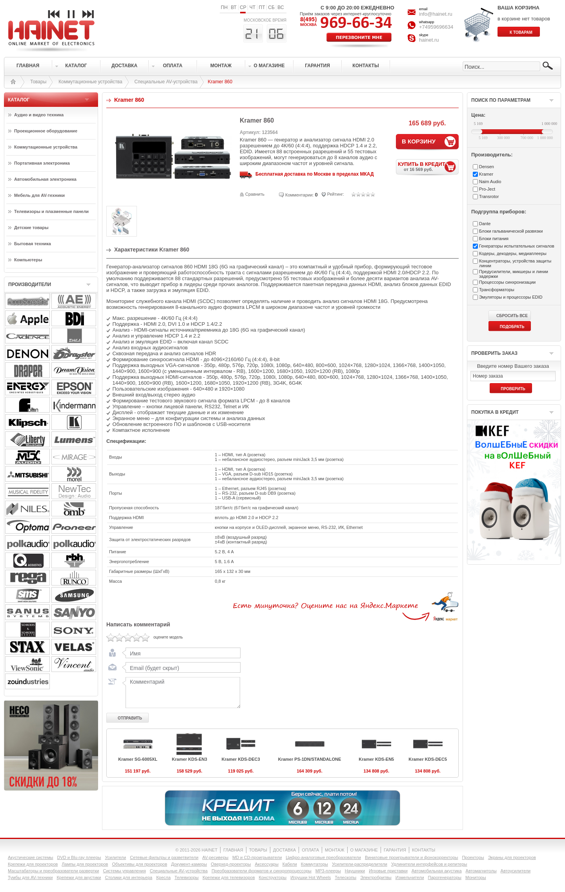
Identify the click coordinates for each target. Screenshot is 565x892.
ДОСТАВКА (284, 850)
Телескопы (345, 877)
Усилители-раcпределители (359, 864)
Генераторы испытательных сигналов (516, 246)
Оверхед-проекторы (231, 864)
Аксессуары (266, 864)
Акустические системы (30, 857)
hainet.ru (429, 40)
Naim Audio (490, 181)
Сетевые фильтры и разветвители (164, 857)
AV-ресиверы (215, 857)
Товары (38, 81)
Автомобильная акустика (437, 870)
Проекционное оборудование (45, 130)
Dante (484, 223)
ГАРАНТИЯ (395, 850)
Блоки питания (493, 238)
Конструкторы (273, 877)
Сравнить (254, 194)
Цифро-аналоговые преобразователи (323, 857)
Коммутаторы (314, 864)
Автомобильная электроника (45, 179)
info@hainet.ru (435, 14)
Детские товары (31, 227)
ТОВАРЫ (258, 850)
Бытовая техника (32, 243)
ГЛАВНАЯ (233, 850)
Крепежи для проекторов (33, 864)
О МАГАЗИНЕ (364, 850)
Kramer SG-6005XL (137, 759)
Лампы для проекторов (85, 864)
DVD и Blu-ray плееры (79, 857)
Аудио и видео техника (39, 114)
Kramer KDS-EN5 (376, 759)
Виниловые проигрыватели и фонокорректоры (411, 857)
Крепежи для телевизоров (228, 877)
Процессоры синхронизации (507, 282)
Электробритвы (376, 877)
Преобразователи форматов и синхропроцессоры (261, 870)
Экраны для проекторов (512, 857)
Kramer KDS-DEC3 (241, 759)
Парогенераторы (444, 877)
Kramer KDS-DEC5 (427, 759)
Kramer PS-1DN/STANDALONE (309, 759)
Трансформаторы (496, 289)
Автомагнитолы (481, 870)
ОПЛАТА (310, 850)
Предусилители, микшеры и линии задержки (513, 274)
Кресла (163, 877)
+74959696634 (436, 27)
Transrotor (489, 196)
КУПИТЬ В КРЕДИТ (428, 166)
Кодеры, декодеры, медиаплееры (513, 253)
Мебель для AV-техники (39, 195)
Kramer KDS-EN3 (189, 759)
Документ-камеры (189, 864)
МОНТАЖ (334, 850)
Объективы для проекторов (139, 864)
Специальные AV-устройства (166, 81)
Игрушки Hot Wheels (310, 877)
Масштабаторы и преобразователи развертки (53, 870)
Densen (486, 166)
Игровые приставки (388, 870)
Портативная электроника (42, 163)
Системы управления (124, 870)
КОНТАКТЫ (423, 850)
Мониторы (475, 877)
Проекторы (473, 857)
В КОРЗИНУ (419, 141)
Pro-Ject (487, 189)
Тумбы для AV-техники (30, 877)
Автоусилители (516, 870)
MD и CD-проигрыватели (257, 857)
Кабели (289, 864)
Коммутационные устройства (90, 81)
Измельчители (410, 877)
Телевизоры (187, 877)
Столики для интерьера (129, 877)
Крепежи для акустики (78, 877)
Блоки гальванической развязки (511, 231)
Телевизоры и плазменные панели (51, 211)
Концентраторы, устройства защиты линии (515, 263)
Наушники (355, 870)
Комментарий (181, 692)
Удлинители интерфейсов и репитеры (429, 864)
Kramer (486, 174)
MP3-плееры (328, 870)
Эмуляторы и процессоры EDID (511, 297)
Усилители (115, 857)
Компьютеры (28, 259)
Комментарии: (299, 195)
